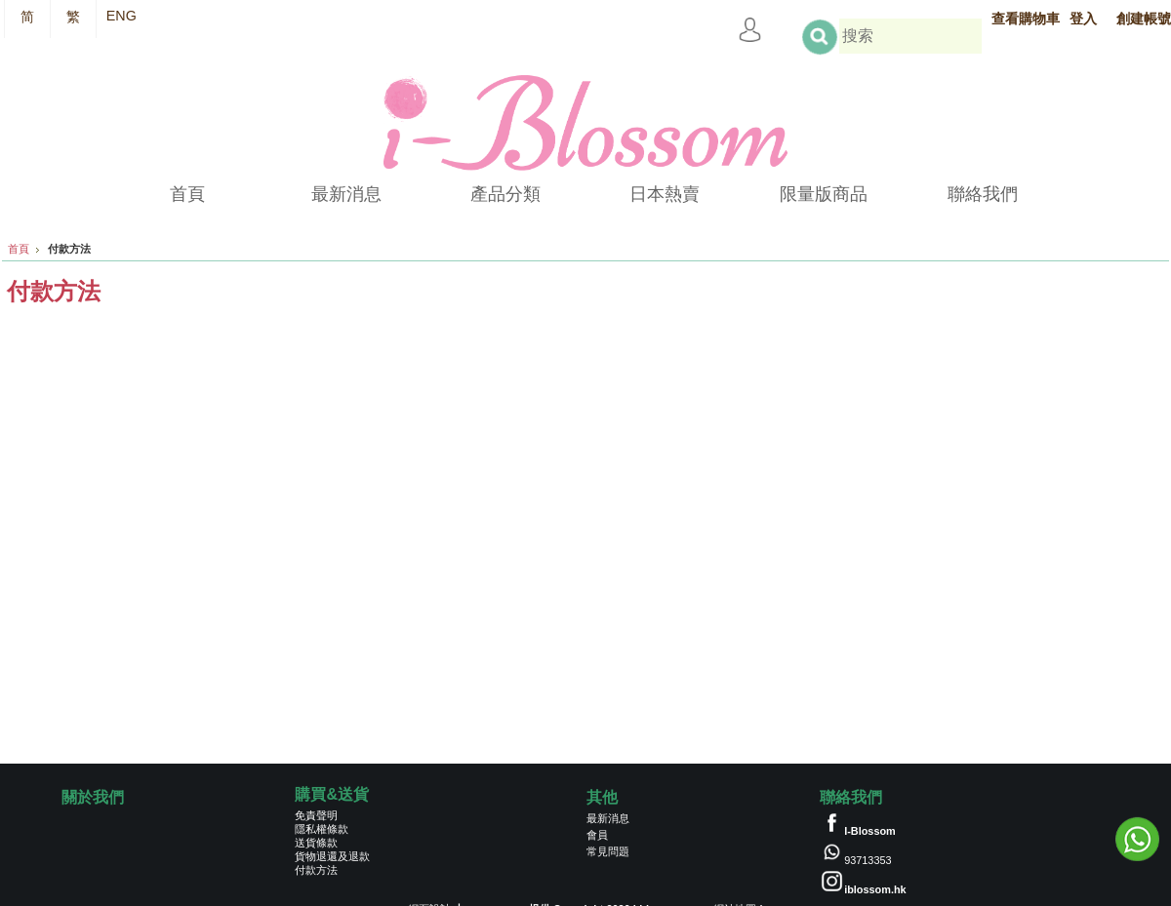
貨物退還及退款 (332, 856)
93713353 (867, 860)
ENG (121, 15)
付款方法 (316, 870)
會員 (597, 835)
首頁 (18, 249)
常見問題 (607, 851)
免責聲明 (316, 815)
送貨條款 (316, 842)
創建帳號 (1143, 18)
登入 (1083, 18)
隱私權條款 (321, 829)
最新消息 (607, 818)
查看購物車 (1025, 18)
